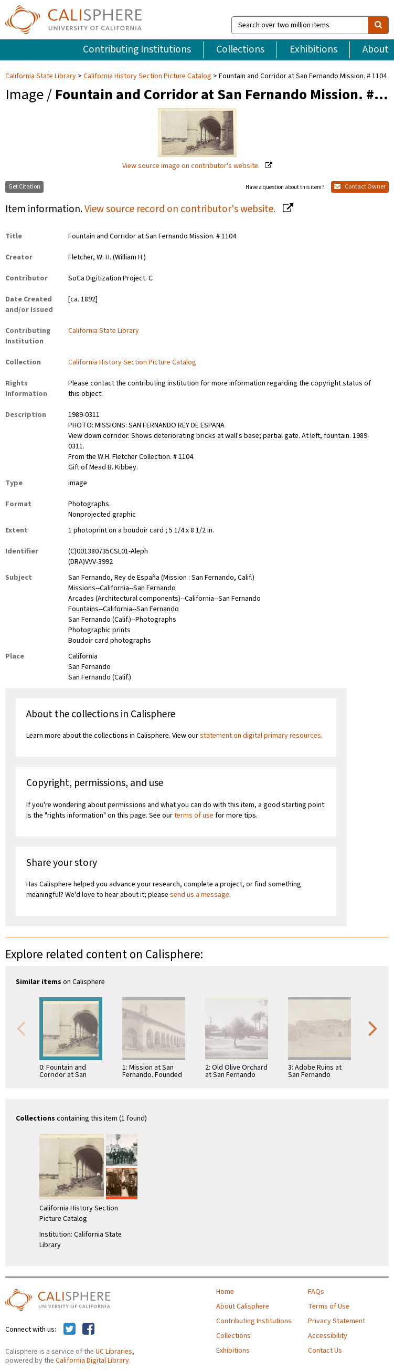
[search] (378, 25)
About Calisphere (242, 1306)
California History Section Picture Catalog (147, 76)
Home (225, 1291)
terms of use (194, 815)
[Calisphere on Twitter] (69, 1330)
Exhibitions (313, 49)
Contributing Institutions (137, 49)
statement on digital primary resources (260, 735)
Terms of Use (328, 1306)
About (376, 49)
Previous (21, 1028)
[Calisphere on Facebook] (88, 1330)
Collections (240, 49)
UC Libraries (113, 1351)
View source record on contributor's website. (181, 209)
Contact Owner (360, 186)
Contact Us (325, 1350)
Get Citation (24, 186)
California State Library (41, 76)
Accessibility (327, 1336)
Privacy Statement (336, 1321)
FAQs (316, 1291)
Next (373, 1028)
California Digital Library (92, 1360)
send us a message (199, 895)
